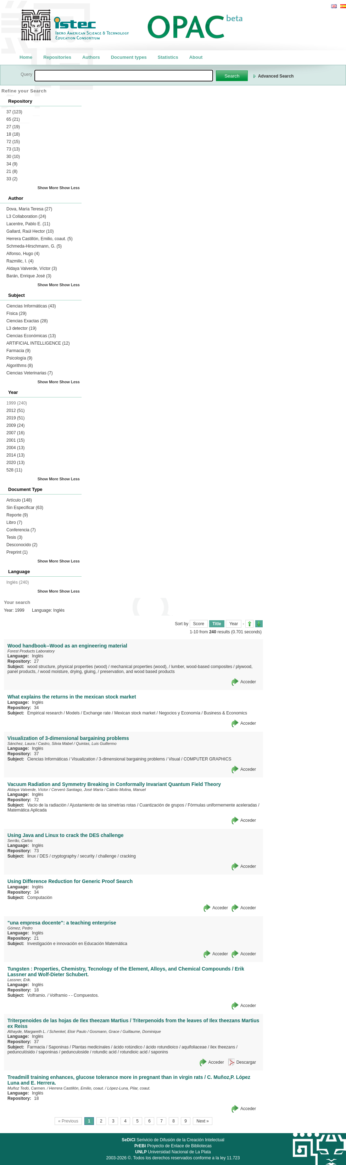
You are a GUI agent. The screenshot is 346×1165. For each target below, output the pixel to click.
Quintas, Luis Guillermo (96, 743)
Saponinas (59, 1047)
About (196, 57)
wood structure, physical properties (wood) (67, 666)
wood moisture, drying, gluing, (68, 671)
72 (13, 141)
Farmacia (18, 350)
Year (233, 623)
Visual (174, 759)
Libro (14, 522)
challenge (107, 856)
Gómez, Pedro (20, 928)
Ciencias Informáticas (31, 306)
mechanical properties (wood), (139, 666)
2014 (15, 455)
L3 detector (21, 328)
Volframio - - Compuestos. (74, 995)
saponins (159, 1052)
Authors (91, 57)
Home (25, 57)
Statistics (168, 57)
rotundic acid (105, 1052)
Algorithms (19, 365)
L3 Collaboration (26, 216)
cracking (128, 856)
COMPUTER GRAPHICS (207, 759)
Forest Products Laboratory (31, 651)
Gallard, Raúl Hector (30, 231)
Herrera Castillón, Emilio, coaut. (39, 238)
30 (13, 156)
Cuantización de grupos (161, 805)
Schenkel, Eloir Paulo (67, 1031)
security (87, 856)
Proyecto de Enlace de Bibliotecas (173, 1145)
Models (73, 713)
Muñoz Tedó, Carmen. (26, 1088)
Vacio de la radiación (47, 805)
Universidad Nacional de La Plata (173, 1151)
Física (16, 313)
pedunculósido (21, 1052)
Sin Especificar (24, 507)
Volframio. (36, 995)
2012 (15, 410)
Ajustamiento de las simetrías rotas (103, 805)
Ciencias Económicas (31, 335)
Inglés (37, 656)
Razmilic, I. (20, 261)
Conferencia (21, 529)
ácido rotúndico (127, 1047)
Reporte (17, 515)
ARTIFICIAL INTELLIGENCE (38, 343)
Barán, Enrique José (28, 275)
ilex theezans (222, 1047)
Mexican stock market (134, 713)
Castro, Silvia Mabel (55, 743)
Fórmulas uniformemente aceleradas (222, 805)
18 (13, 134)
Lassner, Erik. (19, 980)
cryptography (64, 856)
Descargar (246, 1062)
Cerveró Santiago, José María (77, 789)
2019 (15, 417)
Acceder (248, 681)
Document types (129, 57)
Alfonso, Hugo (22, 253)
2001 (15, 440)
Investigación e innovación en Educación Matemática (77, 943)
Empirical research (44, 713)
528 (14, 470)
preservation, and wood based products (137, 671)
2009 (15, 425)
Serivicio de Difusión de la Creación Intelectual (173, 1139)
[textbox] (123, 75)
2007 (15, 432)
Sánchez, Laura (21, 743)
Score (198, 623)
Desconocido (21, 544)
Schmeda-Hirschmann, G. (34, 246)
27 (13, 126)
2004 (15, 447)
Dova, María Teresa (29, 209)
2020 (15, 462)
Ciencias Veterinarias (29, 373)
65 (13, 119)
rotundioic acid (133, 1052)
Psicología (19, 358)
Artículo (19, 500)
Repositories (57, 57)
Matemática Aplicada (27, 810)
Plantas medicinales (91, 1047)
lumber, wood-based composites (201, 666)
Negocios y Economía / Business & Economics (203, 713)
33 (11, 178)
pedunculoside (75, 1052)
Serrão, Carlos (20, 840)
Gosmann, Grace (104, 1031)
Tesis (14, 537)
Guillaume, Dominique (142, 1031)
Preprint (17, 552)
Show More (48, 188)
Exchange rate (97, 713)
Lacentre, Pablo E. (28, 223)
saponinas (48, 1052)
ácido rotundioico (162, 1047)
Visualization (83, 759)
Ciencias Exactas (27, 320)
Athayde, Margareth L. (26, 1031)
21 (11, 171)
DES (43, 856)
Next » (202, 1121)
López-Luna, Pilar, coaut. (128, 1088)
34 (11, 164)
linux (31, 856)
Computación (39, 897)
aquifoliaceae (194, 1047)
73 (13, 149)
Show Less (70, 188)
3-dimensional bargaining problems (132, 759)
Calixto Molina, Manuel (126, 789)
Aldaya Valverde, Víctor (31, 268)
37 (14, 111)
